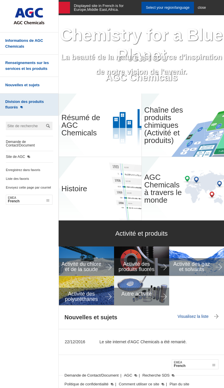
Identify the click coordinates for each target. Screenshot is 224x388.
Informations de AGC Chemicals (24, 43)
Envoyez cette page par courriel (28, 187)
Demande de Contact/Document (20, 143)
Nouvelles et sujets (22, 85)
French (28, 199)
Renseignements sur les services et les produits (27, 66)
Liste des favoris (17, 178)
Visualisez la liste (193, 316)
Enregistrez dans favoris (23, 170)
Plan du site (179, 384)
